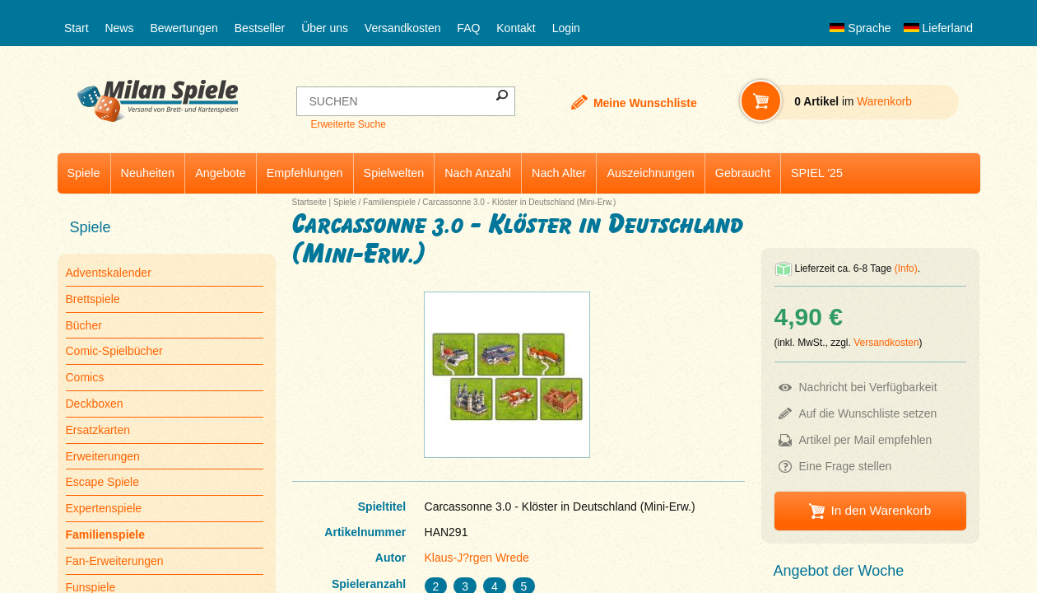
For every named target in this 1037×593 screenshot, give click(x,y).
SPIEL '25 (817, 173)
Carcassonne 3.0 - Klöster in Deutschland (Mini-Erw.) (519, 202)
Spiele (83, 173)
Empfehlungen (305, 173)
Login (566, 28)
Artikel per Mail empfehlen (865, 439)
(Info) (906, 268)
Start (76, 28)
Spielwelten (394, 173)
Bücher (84, 325)
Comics (85, 377)
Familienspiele (389, 202)
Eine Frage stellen (845, 466)
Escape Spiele (103, 481)
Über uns (324, 28)
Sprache (860, 28)
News (119, 28)
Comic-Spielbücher (114, 350)
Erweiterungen (103, 456)
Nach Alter (559, 173)
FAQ (468, 28)
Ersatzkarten (98, 430)
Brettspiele (93, 299)
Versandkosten (403, 28)
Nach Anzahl (477, 173)
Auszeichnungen (650, 173)
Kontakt (515, 28)
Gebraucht (742, 173)
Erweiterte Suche (347, 124)
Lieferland (938, 28)
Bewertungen (184, 28)
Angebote (220, 173)
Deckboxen (94, 403)
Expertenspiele (104, 508)
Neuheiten (148, 173)
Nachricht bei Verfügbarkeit (868, 387)
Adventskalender (108, 272)
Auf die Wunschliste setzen (868, 413)
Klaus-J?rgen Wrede (477, 557)
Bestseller (260, 28)
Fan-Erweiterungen (115, 560)
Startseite (309, 202)
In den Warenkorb (880, 510)
